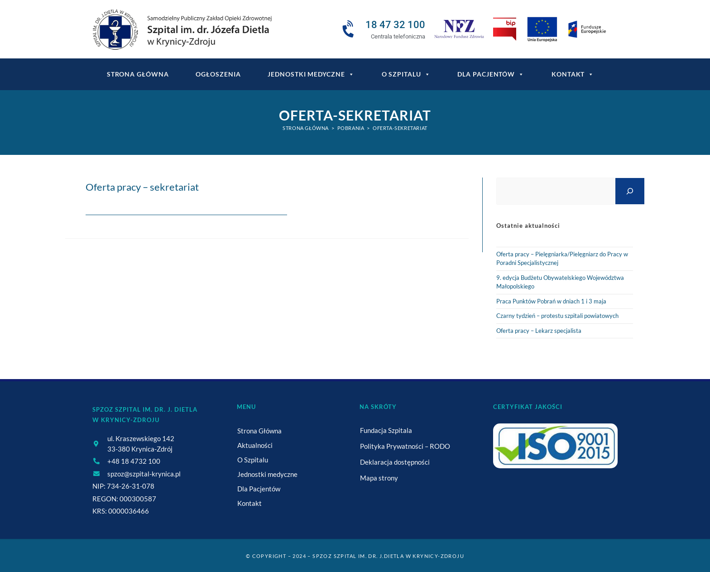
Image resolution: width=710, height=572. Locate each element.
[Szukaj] (630, 191)
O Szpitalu (406, 74)
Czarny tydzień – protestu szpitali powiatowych (557, 315)
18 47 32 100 (395, 24)
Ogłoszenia (218, 74)
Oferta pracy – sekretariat (142, 187)
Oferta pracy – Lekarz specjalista (538, 330)
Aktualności (255, 445)
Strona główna (138, 74)
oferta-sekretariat (400, 128)
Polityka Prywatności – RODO (405, 446)
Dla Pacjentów (490, 74)
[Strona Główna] (306, 128)
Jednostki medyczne (311, 74)
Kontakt (573, 74)
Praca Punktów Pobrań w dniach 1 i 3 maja (551, 301)
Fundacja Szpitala (386, 430)
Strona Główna (259, 431)
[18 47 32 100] (349, 29)
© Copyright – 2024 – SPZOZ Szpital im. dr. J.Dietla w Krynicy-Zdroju (355, 556)
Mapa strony (379, 478)
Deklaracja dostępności (395, 462)
